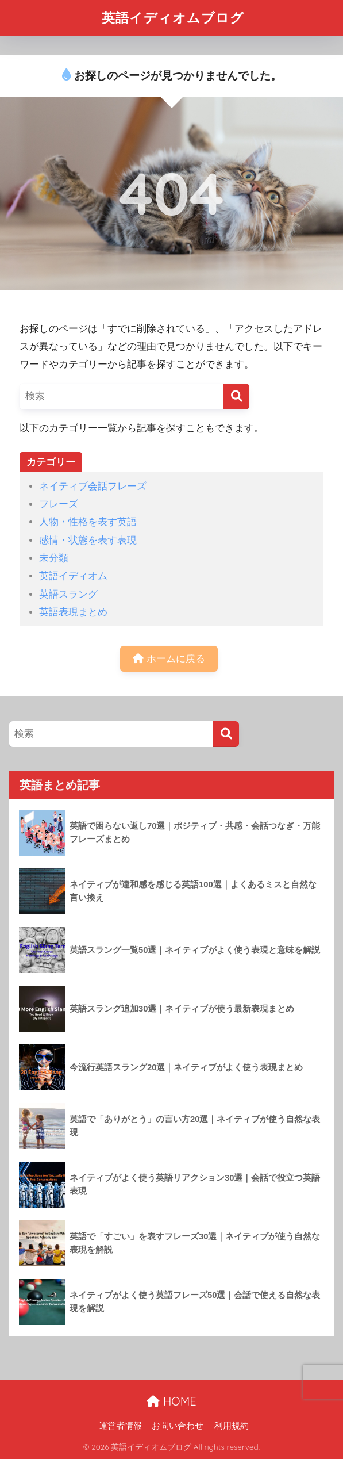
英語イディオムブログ (173, 17)
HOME (171, 1401)
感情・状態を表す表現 (88, 540)
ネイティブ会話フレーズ (93, 486)
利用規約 (231, 1425)
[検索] (236, 396)
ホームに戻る (169, 658)
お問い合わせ (177, 1425)
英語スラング (68, 594)
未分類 (53, 558)
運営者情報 (120, 1425)
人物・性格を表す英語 (88, 521)
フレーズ (58, 504)
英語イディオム (73, 575)
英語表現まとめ (73, 612)
